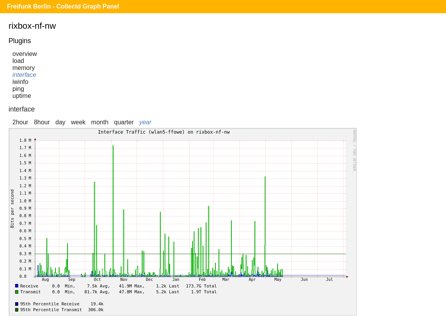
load (18, 60)
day (61, 122)
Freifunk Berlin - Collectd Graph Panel (63, 6)
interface (24, 74)
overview (24, 54)
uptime (21, 95)
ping (18, 88)
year (145, 122)
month (99, 122)
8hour (42, 122)
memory (23, 67)
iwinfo (20, 81)
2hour (20, 122)
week (78, 122)
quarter (124, 122)
